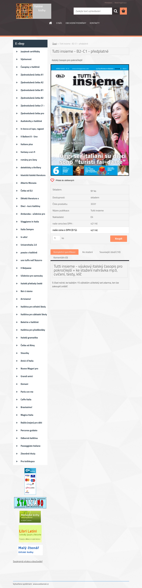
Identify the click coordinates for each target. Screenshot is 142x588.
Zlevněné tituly (28, 453)
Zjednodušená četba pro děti (32, 114)
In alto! (24, 237)
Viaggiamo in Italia (30, 221)
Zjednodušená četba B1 (32, 90)
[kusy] (56, 238)
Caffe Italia (26, 399)
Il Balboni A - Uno (29, 136)
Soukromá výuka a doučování (27, 561)
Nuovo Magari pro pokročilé (29, 369)
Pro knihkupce (28, 461)
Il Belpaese (26, 268)
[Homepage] (50, 22)
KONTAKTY (95, 23)
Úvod (54, 43)
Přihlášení (108, 2)
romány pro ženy (29, 159)
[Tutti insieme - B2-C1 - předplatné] (90, 65)
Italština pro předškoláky (33, 330)
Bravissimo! (26, 407)
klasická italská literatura (33, 175)
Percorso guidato (29, 430)
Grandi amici (27, 376)
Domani (24, 384)
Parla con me (27, 391)
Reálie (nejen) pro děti (31, 422)
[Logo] (34, 11)
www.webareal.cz (41, 583)
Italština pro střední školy (33, 306)
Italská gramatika (29, 337)
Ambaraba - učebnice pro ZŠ (33, 215)
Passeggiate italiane (31, 446)
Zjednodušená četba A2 (32, 82)
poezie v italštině (29, 252)
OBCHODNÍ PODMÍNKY (76, 23)
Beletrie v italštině (30, 322)
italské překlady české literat (31, 284)
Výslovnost (26, 59)
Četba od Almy (28, 345)
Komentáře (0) (61, 257)
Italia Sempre (27, 229)
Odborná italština (29, 438)
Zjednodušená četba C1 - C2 (33, 106)
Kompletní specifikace (65, 252)
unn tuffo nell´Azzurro (31, 260)
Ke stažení (87, 252)
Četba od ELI (27, 190)
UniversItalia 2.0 (29, 245)
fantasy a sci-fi (28, 152)
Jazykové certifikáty (30, 51)
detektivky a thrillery (31, 167)
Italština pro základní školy (34, 314)
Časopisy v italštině (30, 67)
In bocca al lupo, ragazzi (32, 129)
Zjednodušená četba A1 (32, 74)
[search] (115, 11)
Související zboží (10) (110, 252)
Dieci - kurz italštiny (30, 206)
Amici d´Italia (27, 361)
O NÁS (59, 23)
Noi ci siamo (27, 291)
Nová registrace (120, 2)
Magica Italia (27, 415)
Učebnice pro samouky (32, 275)
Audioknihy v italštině (31, 121)
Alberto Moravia (28, 183)
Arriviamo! (26, 299)
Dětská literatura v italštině (30, 199)
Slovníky (25, 353)
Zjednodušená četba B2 (32, 98)
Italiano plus (27, 144)
